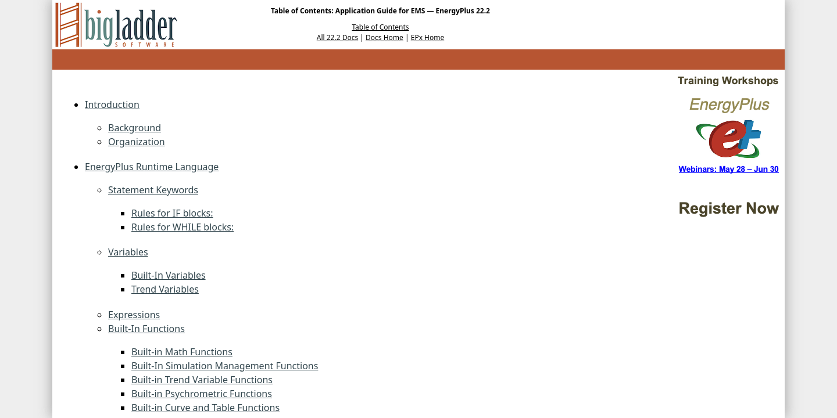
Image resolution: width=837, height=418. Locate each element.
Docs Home (384, 37)
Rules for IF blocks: (172, 213)
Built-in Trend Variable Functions (202, 379)
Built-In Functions (146, 328)
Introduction (112, 104)
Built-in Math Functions (182, 351)
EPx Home (428, 37)
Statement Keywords (153, 189)
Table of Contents (380, 27)
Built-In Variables (168, 275)
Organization (136, 141)
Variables (128, 252)
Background (134, 127)
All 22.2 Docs (337, 37)
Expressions (134, 314)
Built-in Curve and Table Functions (205, 407)
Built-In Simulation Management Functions (224, 365)
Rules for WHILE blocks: (182, 227)
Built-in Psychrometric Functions (201, 393)
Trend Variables (165, 289)
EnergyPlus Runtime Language (152, 166)
